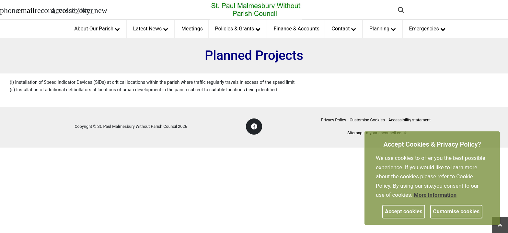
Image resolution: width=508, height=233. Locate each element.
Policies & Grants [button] (237, 28)
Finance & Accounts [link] (296, 29)
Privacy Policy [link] (333, 119)
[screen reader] (43, 9)
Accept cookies (403, 211)
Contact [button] (344, 28)
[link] (25, 11)
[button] (401, 10)
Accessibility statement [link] (409, 119)
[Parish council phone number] (8, 9)
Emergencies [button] (427, 28)
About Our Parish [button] (97, 28)
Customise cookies (456, 211)
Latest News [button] (150, 28)
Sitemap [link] (354, 132)
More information (435, 195)
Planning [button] (382, 28)
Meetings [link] (192, 29)
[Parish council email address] (25, 9)
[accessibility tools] (60, 9)
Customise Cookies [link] (367, 119)
